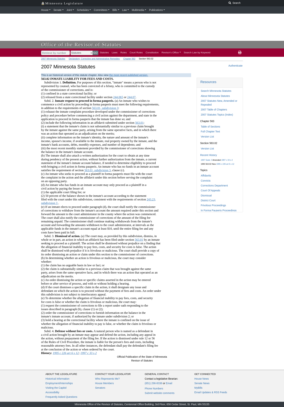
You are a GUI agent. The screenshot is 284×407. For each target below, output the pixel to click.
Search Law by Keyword (197, 52)
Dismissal (206, 195)
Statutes (104, 52)
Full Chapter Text (210, 131)
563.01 (139, 122)
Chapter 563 (129, 58)
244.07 (131, 97)
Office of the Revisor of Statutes (81, 44)
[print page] (240, 52)
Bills (114, 10)
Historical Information (57, 378)
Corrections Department (214, 185)
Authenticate (235, 65)
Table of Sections (210, 126)
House (44, 10)
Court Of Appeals (210, 190)
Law (124, 10)
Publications (156, 10)
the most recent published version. (128, 75)
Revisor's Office (170, 52)
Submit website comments (159, 393)
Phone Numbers (154, 388)
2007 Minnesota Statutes (53, 58)
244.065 (118, 97)
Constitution (152, 52)
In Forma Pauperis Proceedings (219, 210)
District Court (208, 200)
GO (95, 52)
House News (201, 378)
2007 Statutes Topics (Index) (217, 114)
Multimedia (138, 10)
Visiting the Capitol (56, 387)
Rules (123, 52)
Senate (57, 10)
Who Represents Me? (107, 378)
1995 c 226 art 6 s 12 (225, 164)
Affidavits (206, 175)
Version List (207, 136)
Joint (69, 10)
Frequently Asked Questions (61, 396)
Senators (100, 387)
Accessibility (52, 392)
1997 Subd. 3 (206, 160)
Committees (100, 10)
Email (169, 383)
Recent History (208, 155)
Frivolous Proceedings (213, 205)
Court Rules (136, 52)
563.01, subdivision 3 (105, 108)
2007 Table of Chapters (214, 109)
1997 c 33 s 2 (227, 160)
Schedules (83, 10)
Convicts (206, 180)
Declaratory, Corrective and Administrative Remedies (94, 58)
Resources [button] (208, 82)
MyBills (198, 387)
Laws (115, 52)
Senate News (201, 383)
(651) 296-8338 (153, 383)
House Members (104, 383)
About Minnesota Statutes (215, 95)
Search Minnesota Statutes (216, 90)
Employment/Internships (59, 383)
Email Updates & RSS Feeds (210, 392)
